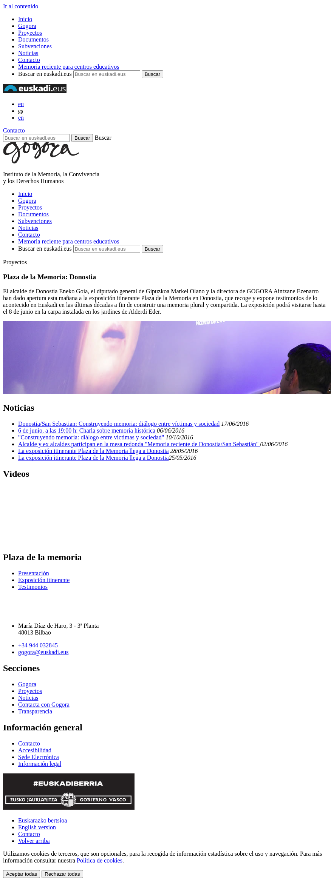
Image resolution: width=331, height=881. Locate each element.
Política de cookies (99, 860)
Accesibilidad (34, 750)
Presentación (33, 573)
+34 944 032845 (38, 645)
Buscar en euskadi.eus (45, 74)
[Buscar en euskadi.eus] (36, 138)
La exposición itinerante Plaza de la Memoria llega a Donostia (93, 451)
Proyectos (30, 32)
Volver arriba (34, 841)
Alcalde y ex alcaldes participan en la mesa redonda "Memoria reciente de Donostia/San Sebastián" (139, 444)
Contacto (29, 60)
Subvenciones (35, 46)
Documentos (33, 39)
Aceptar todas (21, 874)
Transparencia (35, 711)
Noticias (28, 53)
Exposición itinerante (44, 580)
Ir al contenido (20, 6)
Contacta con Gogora (44, 704)
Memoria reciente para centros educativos (68, 66)
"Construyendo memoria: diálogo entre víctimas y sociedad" (92, 437)
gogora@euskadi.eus (43, 652)
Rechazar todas (62, 874)
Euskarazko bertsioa (42, 820)
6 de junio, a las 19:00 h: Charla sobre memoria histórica (87, 430)
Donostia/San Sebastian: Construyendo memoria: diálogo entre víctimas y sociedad (119, 423)
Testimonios (33, 587)
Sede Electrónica (38, 757)
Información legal (39, 764)
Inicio (25, 19)
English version (37, 827)
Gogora (27, 26)
